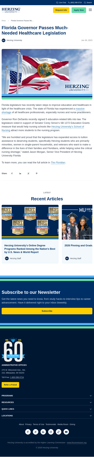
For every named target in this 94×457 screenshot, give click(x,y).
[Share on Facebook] (11, 173)
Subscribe (47, 311)
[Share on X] (28, 173)
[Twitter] (35, 432)
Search (88, 2)
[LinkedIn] (43, 432)
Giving (72, 424)
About (21, 424)
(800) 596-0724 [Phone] (75, 2)
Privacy (28, 424)
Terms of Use (38, 424)
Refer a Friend (10, 385)
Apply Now (79, 10)
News (4, 21)
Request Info (61, 10)
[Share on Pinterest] (36, 173)
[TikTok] (58, 432)
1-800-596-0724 (17, 377)
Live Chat (61, 2)
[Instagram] (51, 432)
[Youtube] (66, 432)
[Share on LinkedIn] (20, 173)
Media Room (62, 424)
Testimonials (51, 424)
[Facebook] (28, 432)
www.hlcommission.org (76, 442)
